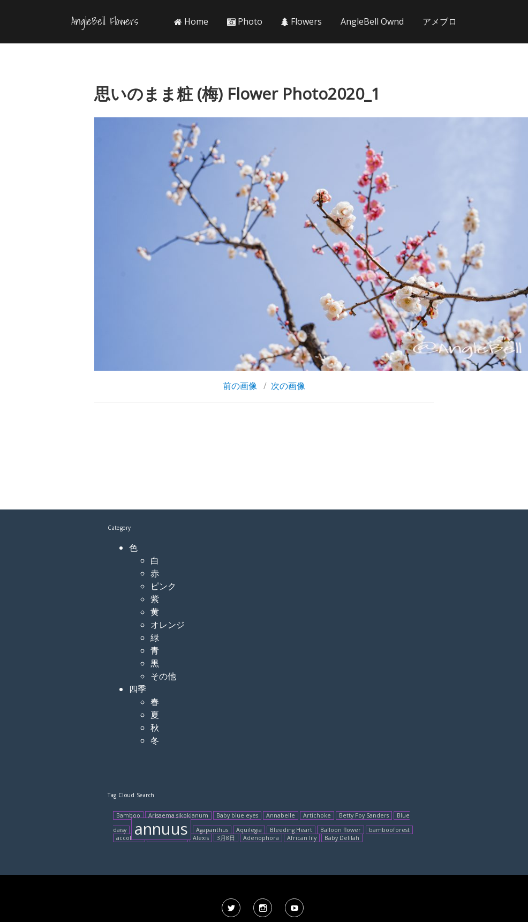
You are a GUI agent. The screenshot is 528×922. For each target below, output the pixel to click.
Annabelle (280, 815)
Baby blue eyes (237, 815)
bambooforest (389, 830)
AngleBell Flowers (104, 21)
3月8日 (226, 838)
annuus (161, 828)
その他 (163, 676)
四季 (137, 689)
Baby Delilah (342, 838)
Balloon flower (340, 830)
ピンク (163, 586)
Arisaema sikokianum (178, 815)
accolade (129, 838)
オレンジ (167, 625)
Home (191, 21)
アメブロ (440, 21)
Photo (244, 21)
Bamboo (128, 815)
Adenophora (261, 838)
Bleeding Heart (291, 830)
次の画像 (288, 386)
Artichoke (317, 815)
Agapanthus (212, 830)
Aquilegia (249, 830)
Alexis (201, 838)
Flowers (301, 21)
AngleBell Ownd (372, 21)
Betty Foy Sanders (364, 815)
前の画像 (240, 386)
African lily (301, 838)
